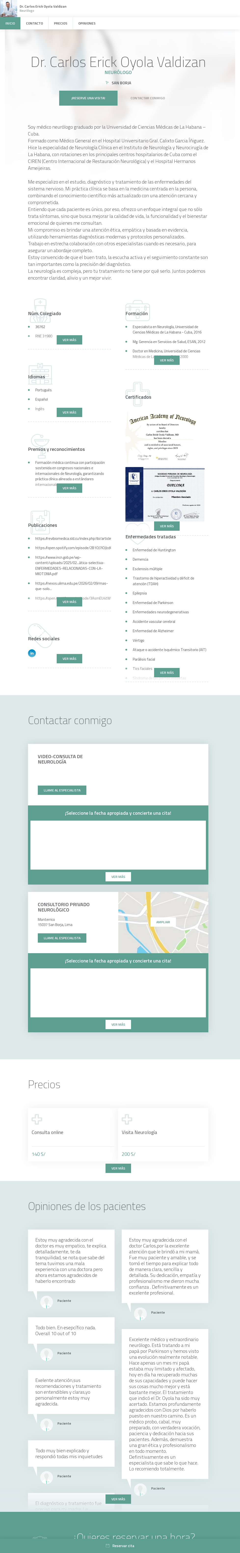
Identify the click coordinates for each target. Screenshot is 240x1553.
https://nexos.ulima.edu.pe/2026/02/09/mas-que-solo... (71, 586)
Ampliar (163, 921)
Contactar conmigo (148, 91)
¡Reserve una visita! (88, 91)
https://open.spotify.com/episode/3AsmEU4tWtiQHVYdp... (81, 598)
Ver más (167, 672)
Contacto (34, 23)
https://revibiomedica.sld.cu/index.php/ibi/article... (74, 538)
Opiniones (86, 23)
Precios (60, 23)
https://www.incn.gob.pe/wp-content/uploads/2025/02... (58, 560)
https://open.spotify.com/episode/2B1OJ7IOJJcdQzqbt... (78, 548)
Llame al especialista (62, 790)
